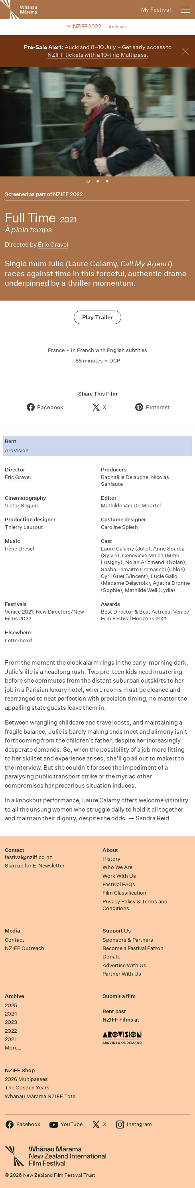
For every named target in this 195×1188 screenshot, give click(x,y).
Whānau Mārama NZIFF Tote (40, 1096)
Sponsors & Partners (127, 940)
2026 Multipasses (26, 1079)
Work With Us (119, 876)
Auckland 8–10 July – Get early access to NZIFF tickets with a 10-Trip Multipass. (97, 51)
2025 (11, 1005)
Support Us (116, 930)
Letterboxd (18, 640)
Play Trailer (97, 317)
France (56, 350)
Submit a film (119, 996)
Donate (111, 956)
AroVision (17, 450)
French (85, 350)
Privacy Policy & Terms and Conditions (134, 905)
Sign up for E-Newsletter (35, 865)
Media (12, 930)
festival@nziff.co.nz (28, 857)
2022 (11, 1031)
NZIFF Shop (20, 1070)
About (110, 850)
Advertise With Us (124, 965)
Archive (14, 996)
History (111, 858)
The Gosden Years (27, 1087)
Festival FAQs (118, 884)
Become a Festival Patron (132, 948)
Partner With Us (121, 973)
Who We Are (117, 867)
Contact (14, 850)
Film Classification (124, 892)
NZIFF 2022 (68, 194)
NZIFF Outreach (24, 948)
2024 (11, 1013)
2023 (11, 1022)
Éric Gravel (53, 244)
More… (13, 1047)
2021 (10, 1039)
